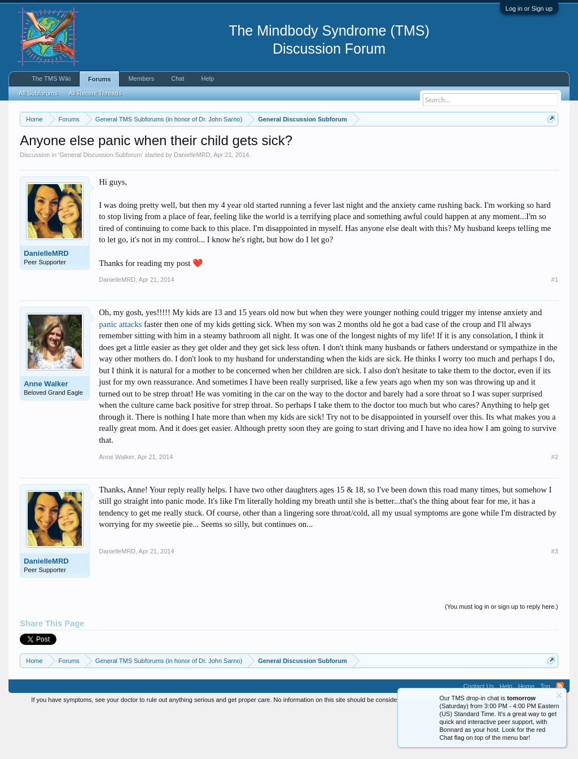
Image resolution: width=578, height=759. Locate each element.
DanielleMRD (192, 201)
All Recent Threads (95, 93)
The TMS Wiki (51, 78)
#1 (554, 325)
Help (208, 78)
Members (141, 78)
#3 (554, 597)
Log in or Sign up (529, 8)
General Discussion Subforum (100, 201)
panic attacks (120, 370)
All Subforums (38, 93)
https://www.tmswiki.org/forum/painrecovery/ (123, 158)
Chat (177, 78)
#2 (554, 503)
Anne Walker (46, 430)
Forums (99, 79)
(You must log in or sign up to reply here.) (501, 652)
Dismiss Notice (549, 145)
